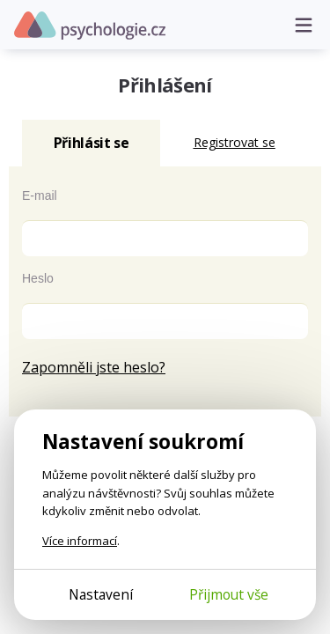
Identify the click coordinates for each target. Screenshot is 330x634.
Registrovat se (234, 142)
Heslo (38, 278)
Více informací (79, 541)
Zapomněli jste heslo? (93, 367)
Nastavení (101, 594)
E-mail (39, 195)
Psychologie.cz (89, 25)
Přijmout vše (228, 594)
